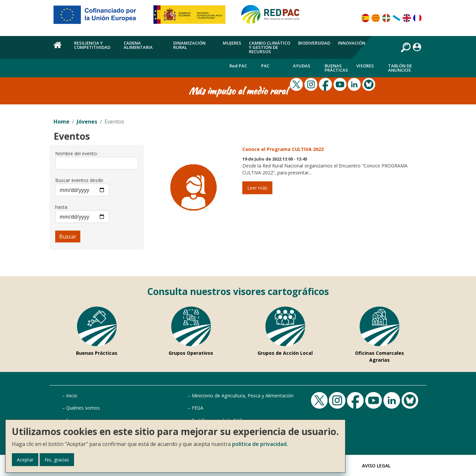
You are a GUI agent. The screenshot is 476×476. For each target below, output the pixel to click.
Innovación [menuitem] (351, 43)
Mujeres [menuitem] (232, 43)
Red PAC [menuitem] (238, 66)
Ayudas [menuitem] (301, 66)
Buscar (67, 236)
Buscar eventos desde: (79, 180)
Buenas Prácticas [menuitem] (336, 68)
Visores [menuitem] (365, 66)
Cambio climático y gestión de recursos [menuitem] (269, 47)
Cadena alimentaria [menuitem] (138, 45)
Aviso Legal (376, 465)
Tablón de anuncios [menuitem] (400, 68)
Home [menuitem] (60, 48)
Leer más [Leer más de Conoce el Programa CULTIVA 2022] (257, 188)
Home (61, 121)
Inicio (71, 395)
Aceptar (25, 460)
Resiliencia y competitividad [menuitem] (92, 45)
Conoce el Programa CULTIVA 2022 (283, 149)
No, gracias (57, 460)
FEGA (197, 408)
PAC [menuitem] (265, 66)
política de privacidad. (260, 444)
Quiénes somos (83, 408)
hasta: (61, 207)
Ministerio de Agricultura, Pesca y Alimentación (243, 395)
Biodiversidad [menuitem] (314, 43)
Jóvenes (87, 121)
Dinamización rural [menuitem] (189, 45)
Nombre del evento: (76, 153)
